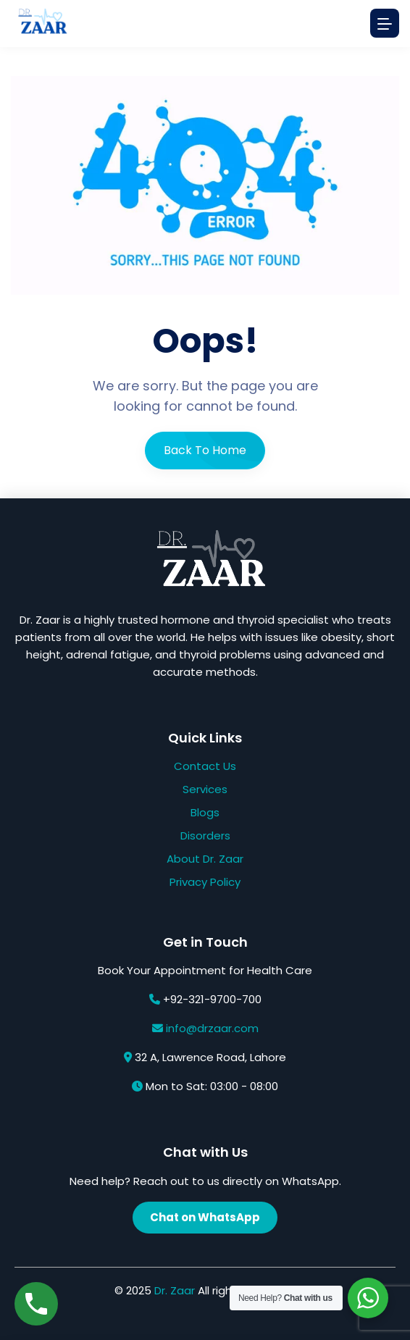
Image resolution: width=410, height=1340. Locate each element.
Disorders (205, 835)
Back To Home (205, 450)
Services (205, 789)
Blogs (205, 812)
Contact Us (205, 766)
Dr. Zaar (174, 1290)
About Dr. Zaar (205, 858)
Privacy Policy (205, 881)
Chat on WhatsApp (205, 1217)
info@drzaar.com (212, 1028)
